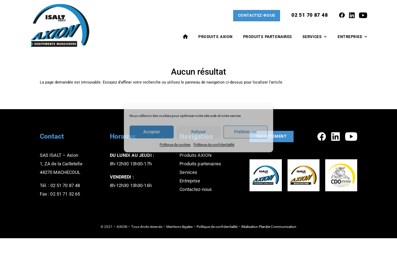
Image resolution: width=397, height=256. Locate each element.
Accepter (151, 132)
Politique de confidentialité (213, 145)
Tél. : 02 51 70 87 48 (60, 185)
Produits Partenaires (267, 37)
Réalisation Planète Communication (268, 227)
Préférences (245, 132)
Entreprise (350, 37)
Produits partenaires (200, 163)
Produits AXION (215, 37)
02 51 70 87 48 (309, 15)
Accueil (185, 36)
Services (312, 37)
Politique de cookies (175, 145)
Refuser (198, 132)
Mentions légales (179, 227)
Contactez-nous (256, 15)
